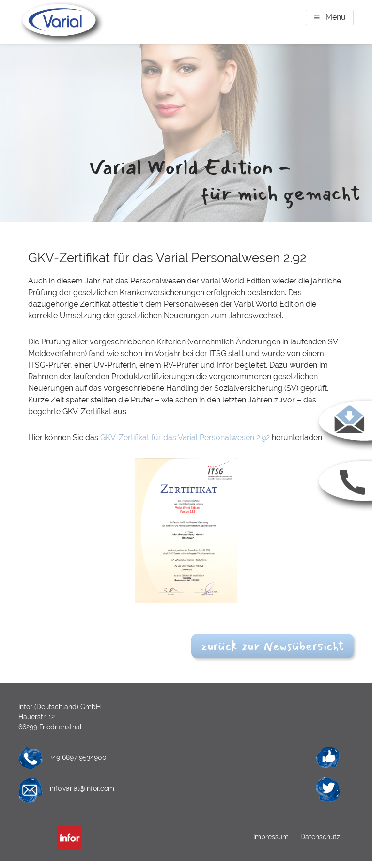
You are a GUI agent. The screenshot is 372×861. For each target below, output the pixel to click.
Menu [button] (336, 17)
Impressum (272, 837)
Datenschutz (319, 837)
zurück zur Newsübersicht (272, 646)
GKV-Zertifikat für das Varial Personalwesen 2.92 (185, 437)
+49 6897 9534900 (78, 757)
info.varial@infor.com (82, 788)
